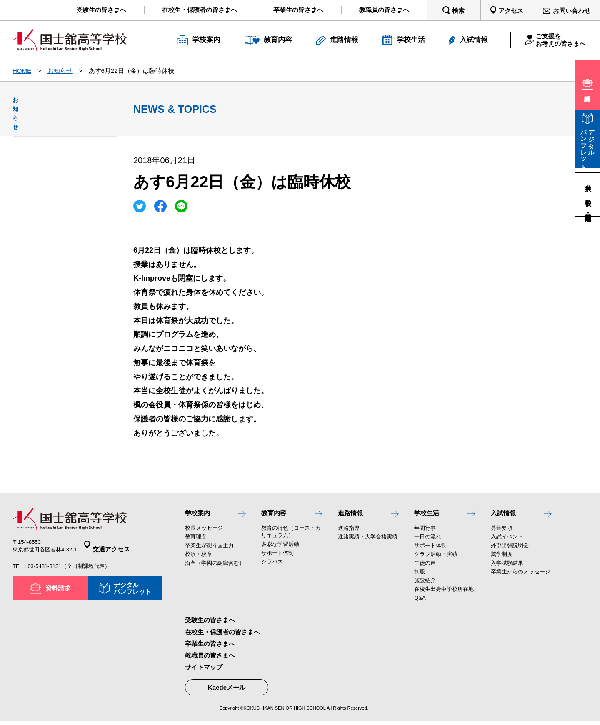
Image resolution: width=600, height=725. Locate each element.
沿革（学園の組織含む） (215, 567)
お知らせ (60, 70)
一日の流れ (427, 541)
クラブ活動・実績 (436, 559)
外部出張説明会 (510, 550)
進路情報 (353, 515)
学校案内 (200, 515)
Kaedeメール (226, 691)
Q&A (419, 602)
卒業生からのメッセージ (520, 576)
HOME (21, 70)
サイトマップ (203, 671)
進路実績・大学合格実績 (368, 541)
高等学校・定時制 (588, 209)
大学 (588, 180)
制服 (419, 576)
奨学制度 (501, 559)
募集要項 (501, 532)
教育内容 (276, 515)
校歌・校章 (198, 559)
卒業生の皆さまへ (210, 647)
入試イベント (507, 541)
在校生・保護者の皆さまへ (222, 636)
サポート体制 (277, 557)
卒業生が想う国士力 (209, 550)
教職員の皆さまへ (210, 659)
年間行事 (425, 532)
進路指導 (349, 532)
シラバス (272, 566)
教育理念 (196, 541)
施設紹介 (425, 585)
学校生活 (429, 515)
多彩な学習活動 (280, 549)
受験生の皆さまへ (210, 624)
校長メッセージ (204, 532)
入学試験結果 (507, 567)
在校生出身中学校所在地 (444, 593)
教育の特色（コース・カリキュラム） (291, 536)
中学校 (588, 194)
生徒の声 (425, 567)
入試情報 (506, 515)
